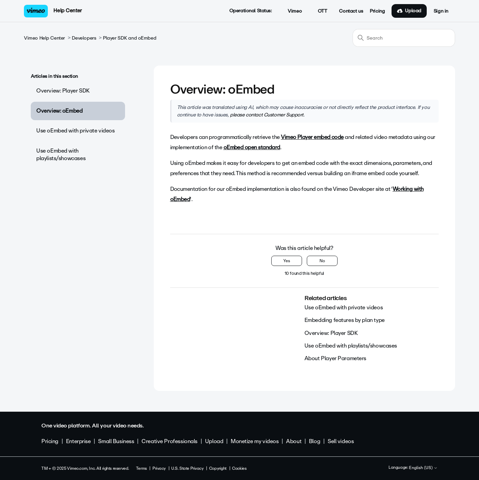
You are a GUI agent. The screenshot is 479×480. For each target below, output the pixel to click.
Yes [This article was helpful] (286, 260)
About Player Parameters (335, 358)
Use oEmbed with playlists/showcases (60, 154)
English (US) (423, 468)
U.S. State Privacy (187, 468)
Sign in (441, 11)
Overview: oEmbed (59, 110)
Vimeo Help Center (44, 38)
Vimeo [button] (291, 11)
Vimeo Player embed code (312, 137)
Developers (84, 38)
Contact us (351, 11)
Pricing (377, 11)
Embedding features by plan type (344, 320)
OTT (318, 11)
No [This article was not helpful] (322, 260)
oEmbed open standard (251, 147)
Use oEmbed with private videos (75, 130)
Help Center (67, 10)
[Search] (404, 37)
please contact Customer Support (266, 115)
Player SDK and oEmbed (129, 38)
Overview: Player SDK (63, 90)
